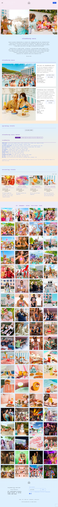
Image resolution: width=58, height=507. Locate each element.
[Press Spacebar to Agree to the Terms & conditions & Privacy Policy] (29, 491)
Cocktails (17, 137)
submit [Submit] (43, 489)
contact (20, 499)
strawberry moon (29, 38)
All (16, 205)
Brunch (28, 137)
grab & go (40, 137)
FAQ (22, 499)
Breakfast (23, 137)
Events (40, 205)
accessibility (31, 499)
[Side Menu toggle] (2, 2)
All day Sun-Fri (34, 137)
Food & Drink (34, 205)
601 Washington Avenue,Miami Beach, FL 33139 (15, 492)
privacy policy (36, 499)
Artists (28, 205)
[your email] (34, 489)
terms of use (26, 499)
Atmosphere (21, 205)
